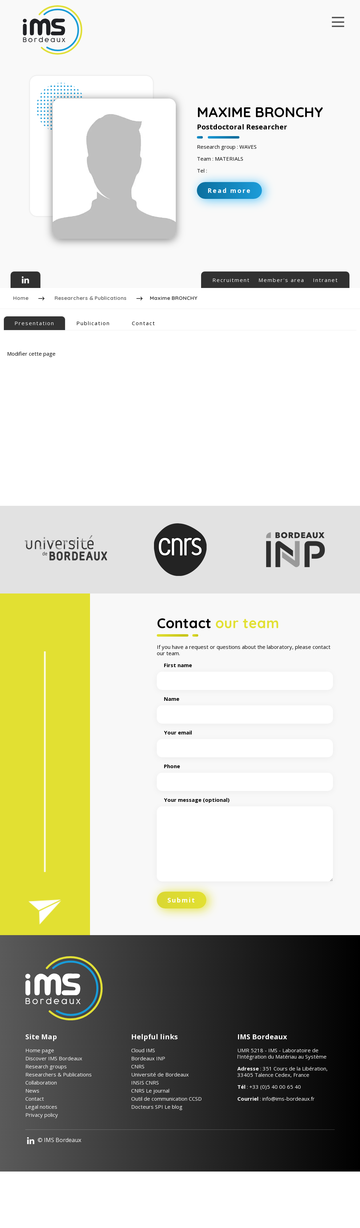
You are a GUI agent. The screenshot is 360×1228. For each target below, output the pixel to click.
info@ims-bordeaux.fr (288, 1148)
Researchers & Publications (92, 297)
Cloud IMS (143, 1100)
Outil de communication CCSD (166, 1149)
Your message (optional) (245, 890)
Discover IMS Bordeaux (53, 1108)
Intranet (325, 280)
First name (245, 723)
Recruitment (231, 280)
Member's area (281, 280)
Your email (245, 790)
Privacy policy (41, 1165)
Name (245, 757)
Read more (229, 190)
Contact (143, 320)
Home (22, 297)
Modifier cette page (31, 351)
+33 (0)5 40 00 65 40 (275, 1136)
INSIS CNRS (145, 1132)
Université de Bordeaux (160, 1124)
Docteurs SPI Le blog (156, 1157)
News (32, 1141)
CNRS (137, 1116)
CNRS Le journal (150, 1141)
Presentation (34, 320)
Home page (39, 1100)
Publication (93, 320)
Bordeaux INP (148, 1108)
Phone (245, 824)
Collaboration (41, 1132)
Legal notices (41, 1157)
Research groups (46, 1116)
